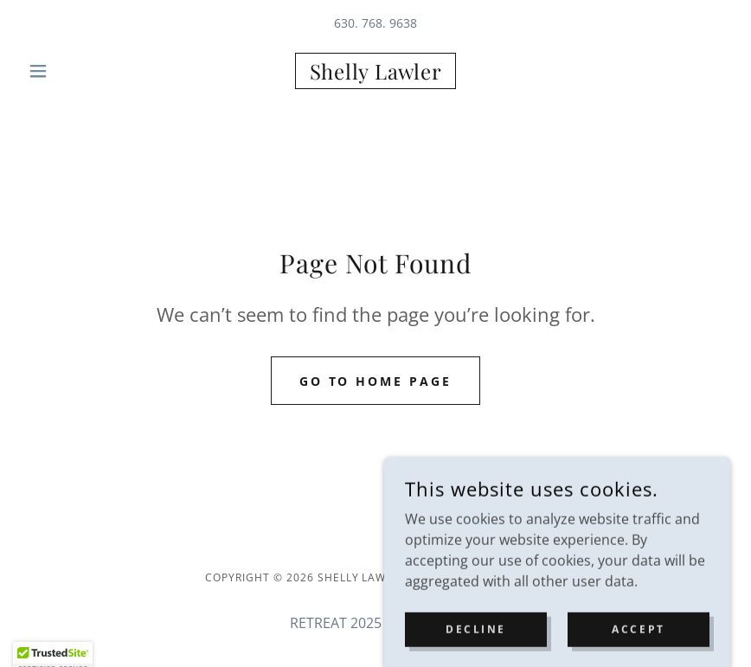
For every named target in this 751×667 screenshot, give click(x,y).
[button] (74, 71)
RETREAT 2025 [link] (336, 622)
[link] (375, 74)
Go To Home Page (376, 381)
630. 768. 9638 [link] (375, 23)
